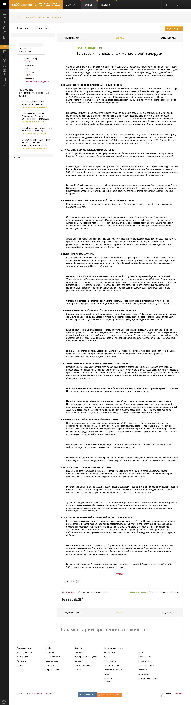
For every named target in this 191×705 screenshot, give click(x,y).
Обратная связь (53, 669)
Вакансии (50, 665)
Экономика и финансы (113, 669)
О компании (51, 652)
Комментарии (71, 598)
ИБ (26, 67)
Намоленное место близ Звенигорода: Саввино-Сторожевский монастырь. (34, 116)
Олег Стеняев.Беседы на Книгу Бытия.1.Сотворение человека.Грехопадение (36, 142)
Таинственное (43, 17)
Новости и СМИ (144, 661)
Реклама (78, 652)
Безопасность (52, 661)
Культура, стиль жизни (26, 17)
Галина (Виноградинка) (37, 81)
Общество (142, 669)
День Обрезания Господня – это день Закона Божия (37, 129)
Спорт (141, 652)
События (79, 669)
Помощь (20, 665)
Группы (91, 3)
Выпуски (73, 3)
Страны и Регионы (146, 665)
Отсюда (119, 574)
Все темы (120, 38)
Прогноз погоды (145, 656)
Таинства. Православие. (33, 28)
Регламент (21, 661)
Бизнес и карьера (111, 665)
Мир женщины (110, 661)
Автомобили (109, 652)
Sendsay (78, 661)
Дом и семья (143, 674)
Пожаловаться (86, 592)
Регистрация (22, 656)
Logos (28, 74)
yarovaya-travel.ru (28, 122)
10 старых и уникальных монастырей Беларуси (33, 102)
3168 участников (25, 51)
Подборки (108, 3)
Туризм (107, 656)
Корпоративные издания (86, 656)
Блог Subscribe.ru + (54, 656)
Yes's (27, 61)
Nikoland (179, 693)
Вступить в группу (174, 28)
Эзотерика (56, 17)
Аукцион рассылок (83, 665)
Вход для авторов (24, 652)
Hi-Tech (107, 674)
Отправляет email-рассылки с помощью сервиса (48, 4)
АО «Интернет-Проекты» (40, 693)
